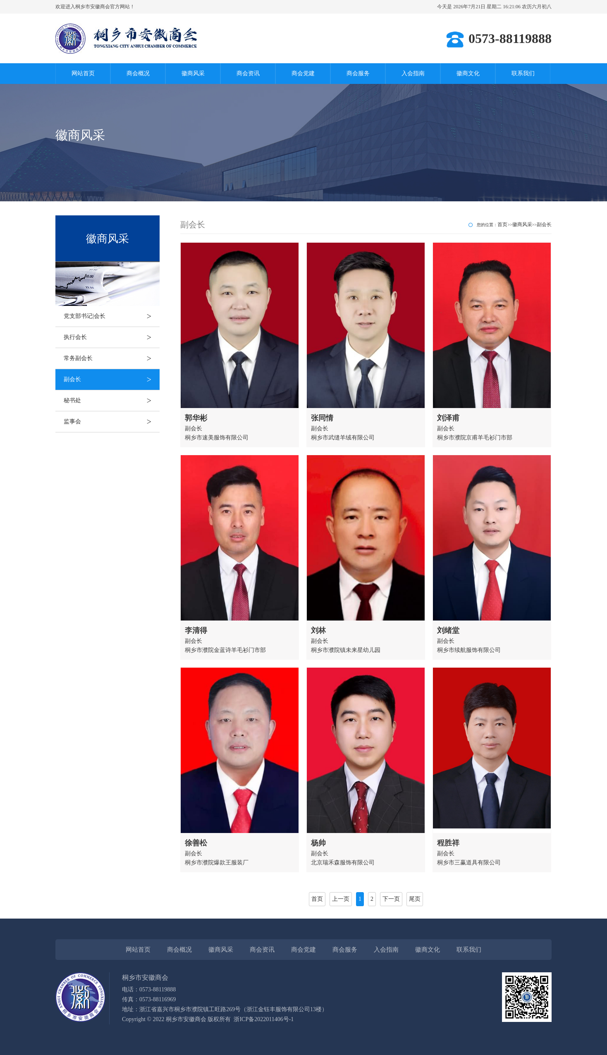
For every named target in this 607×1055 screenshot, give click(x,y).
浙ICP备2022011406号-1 (264, 1019)
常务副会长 (112, 358)
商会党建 (303, 73)
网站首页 (83, 73)
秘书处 (112, 400)
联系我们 (523, 73)
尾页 (415, 899)
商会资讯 (248, 73)
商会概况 (138, 73)
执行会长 (112, 337)
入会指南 (413, 73)
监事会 (112, 421)
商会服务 (358, 73)
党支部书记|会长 (112, 316)
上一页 (340, 899)
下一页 (391, 899)
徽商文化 (468, 73)
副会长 (112, 379)
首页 (502, 224)
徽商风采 (193, 73)
